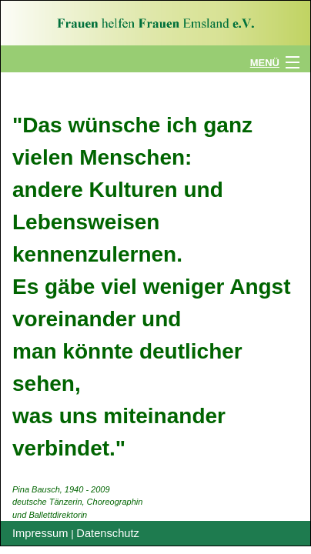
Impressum (40, 533)
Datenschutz (107, 533)
